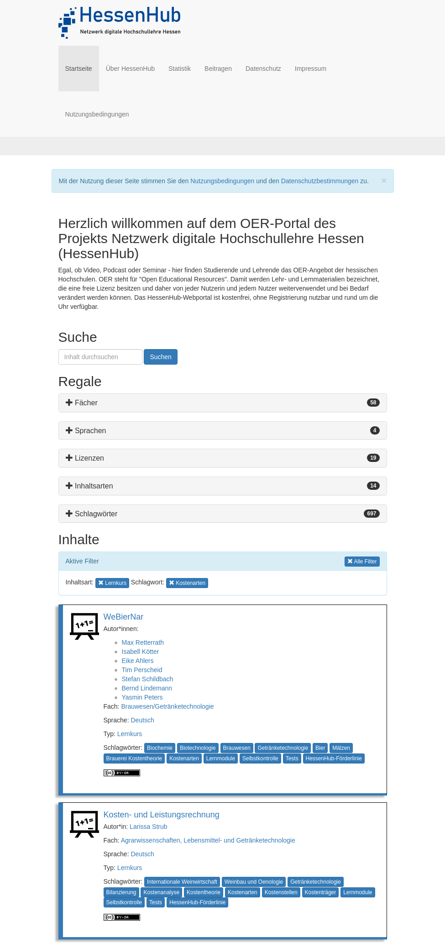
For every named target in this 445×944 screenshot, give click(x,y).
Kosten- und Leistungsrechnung (162, 814)
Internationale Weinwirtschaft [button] (182, 882)
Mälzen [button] (341, 748)
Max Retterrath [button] (143, 642)
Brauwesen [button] (237, 748)
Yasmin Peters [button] (142, 697)
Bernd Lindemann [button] (147, 688)
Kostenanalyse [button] (161, 892)
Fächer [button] (82, 403)
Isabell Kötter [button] (140, 651)
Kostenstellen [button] (281, 892)
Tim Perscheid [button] (142, 670)
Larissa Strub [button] (148, 826)
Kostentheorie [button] (203, 892)
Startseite (82, 68)
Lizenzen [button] (85, 458)
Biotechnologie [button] (198, 748)
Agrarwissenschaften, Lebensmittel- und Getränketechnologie (208, 840)
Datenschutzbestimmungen (320, 181)
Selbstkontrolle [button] (260, 758)
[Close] (384, 180)
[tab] (223, 403)
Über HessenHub (130, 68)
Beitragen (218, 68)
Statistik (179, 68)
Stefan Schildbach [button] (147, 679)
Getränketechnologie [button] (282, 748)
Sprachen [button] (86, 431)
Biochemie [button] (160, 748)
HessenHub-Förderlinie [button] (334, 758)
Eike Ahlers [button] (138, 660)
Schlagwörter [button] (92, 514)
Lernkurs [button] (112, 582)
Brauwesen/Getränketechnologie (167, 706)
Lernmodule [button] (220, 758)
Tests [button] (292, 758)
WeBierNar (124, 616)
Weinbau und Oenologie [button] (254, 882)
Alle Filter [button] (362, 561)
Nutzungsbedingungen (97, 114)
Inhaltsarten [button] (89, 486)
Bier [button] (320, 748)
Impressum (310, 68)
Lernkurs (129, 733)
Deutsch (142, 720)
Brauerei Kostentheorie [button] (134, 758)
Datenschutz (263, 68)
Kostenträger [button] (320, 892)
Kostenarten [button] (187, 582)
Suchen (160, 357)
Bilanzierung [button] (121, 892)
